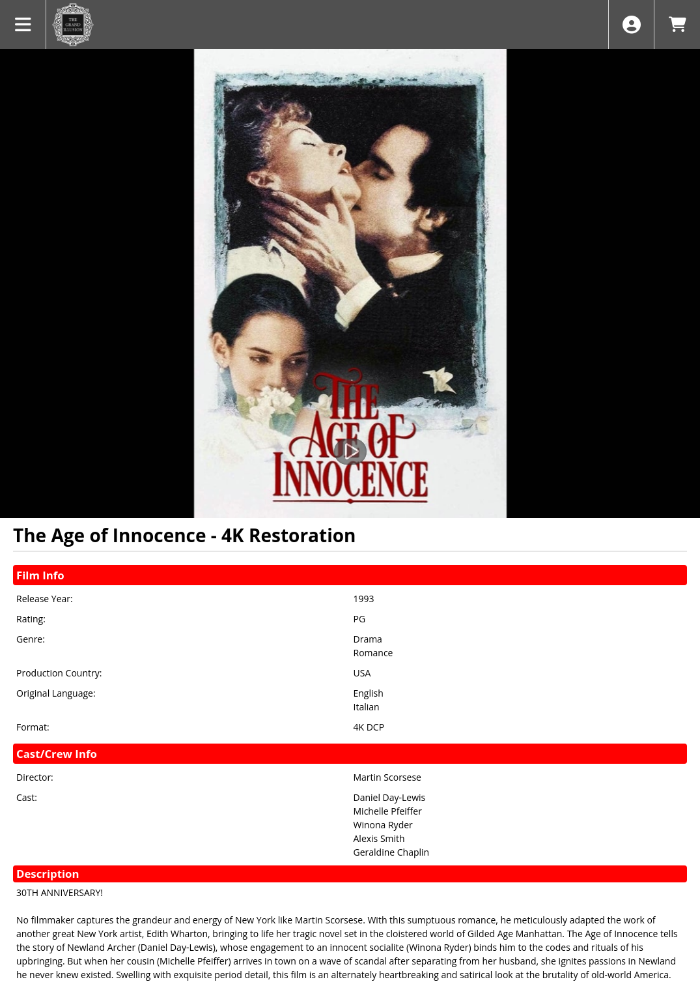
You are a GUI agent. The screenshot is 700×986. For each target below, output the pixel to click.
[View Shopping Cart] (677, 24)
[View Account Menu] (631, 24)
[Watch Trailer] (350, 452)
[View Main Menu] (23, 24)
